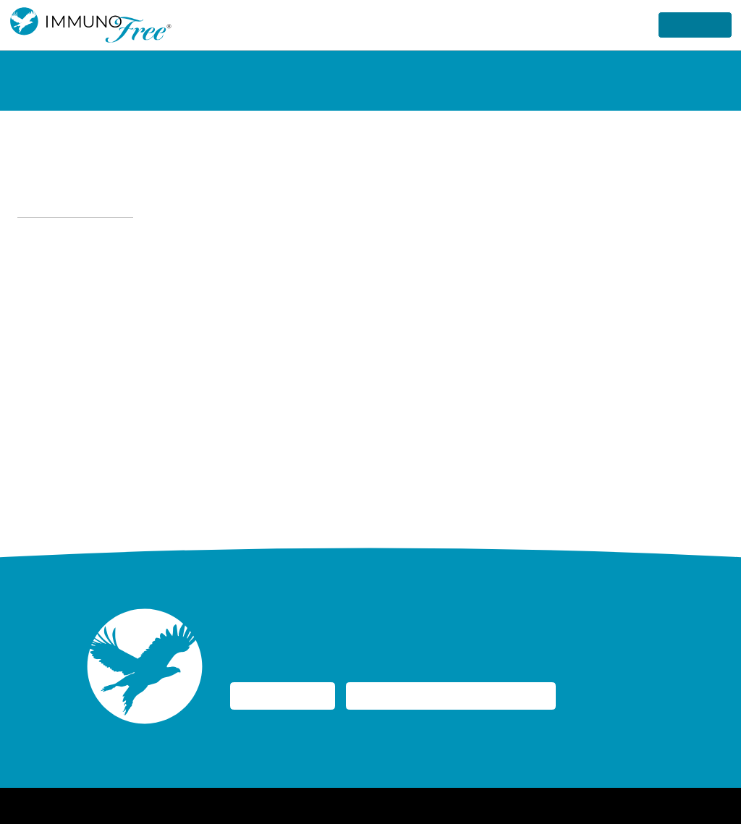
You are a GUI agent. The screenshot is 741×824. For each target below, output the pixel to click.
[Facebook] (658, 805)
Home (218, 805)
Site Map (444, 805)
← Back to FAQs (71, 204)
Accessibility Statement (364, 805)
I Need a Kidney (288, 696)
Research (613, 24)
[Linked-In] (700, 805)
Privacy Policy (273, 805)
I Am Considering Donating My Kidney (477, 696)
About (552, 24)
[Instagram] (679, 805)
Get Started (691, 24)
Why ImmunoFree (373, 24)
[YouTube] (721, 805)
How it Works (479, 24)
